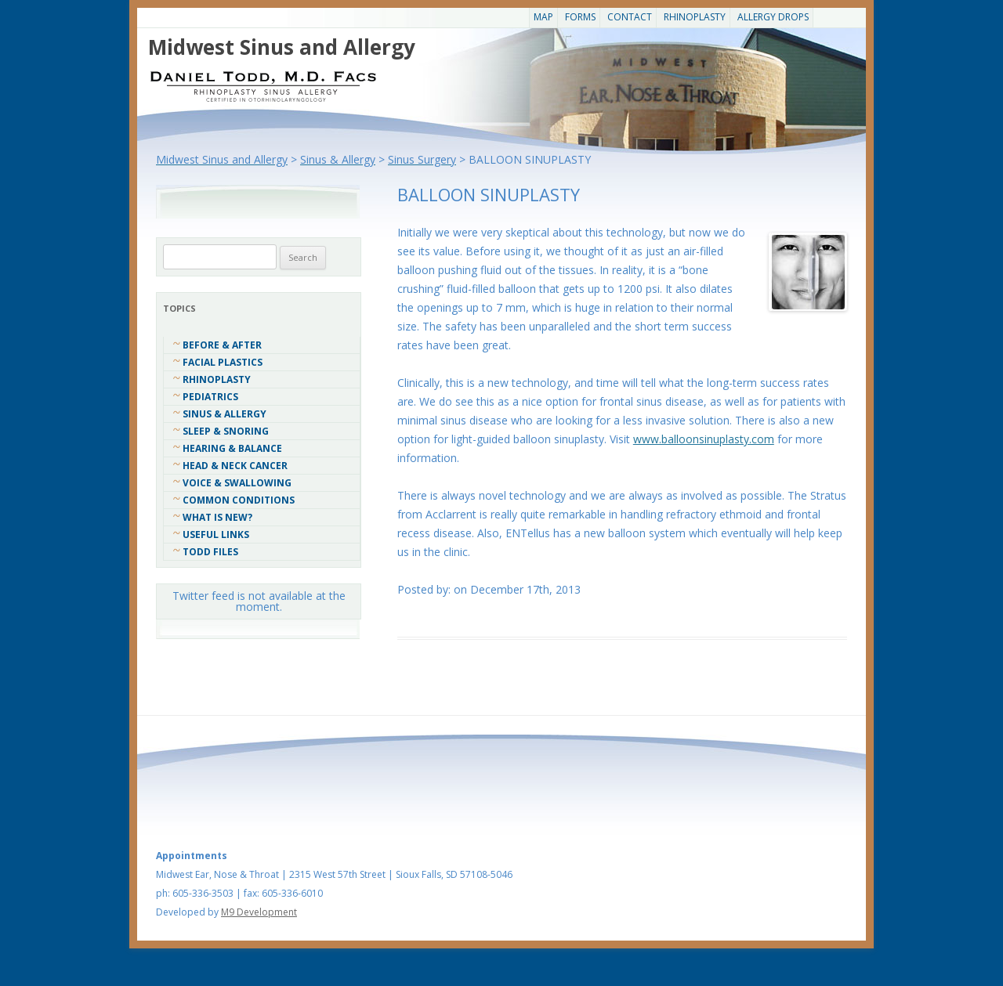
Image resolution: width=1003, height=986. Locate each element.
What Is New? (217, 517)
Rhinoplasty (695, 16)
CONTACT (629, 16)
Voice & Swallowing (237, 482)
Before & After (222, 345)
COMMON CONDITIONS (239, 500)
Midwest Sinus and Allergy (281, 47)
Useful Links (216, 534)
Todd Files (210, 551)
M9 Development (259, 912)
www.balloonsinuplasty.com (703, 439)
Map (543, 16)
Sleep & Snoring (226, 431)
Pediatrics (210, 396)
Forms (580, 16)
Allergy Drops (773, 16)
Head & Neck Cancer (235, 465)
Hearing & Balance (232, 448)
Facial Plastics (223, 362)
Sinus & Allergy (224, 414)
